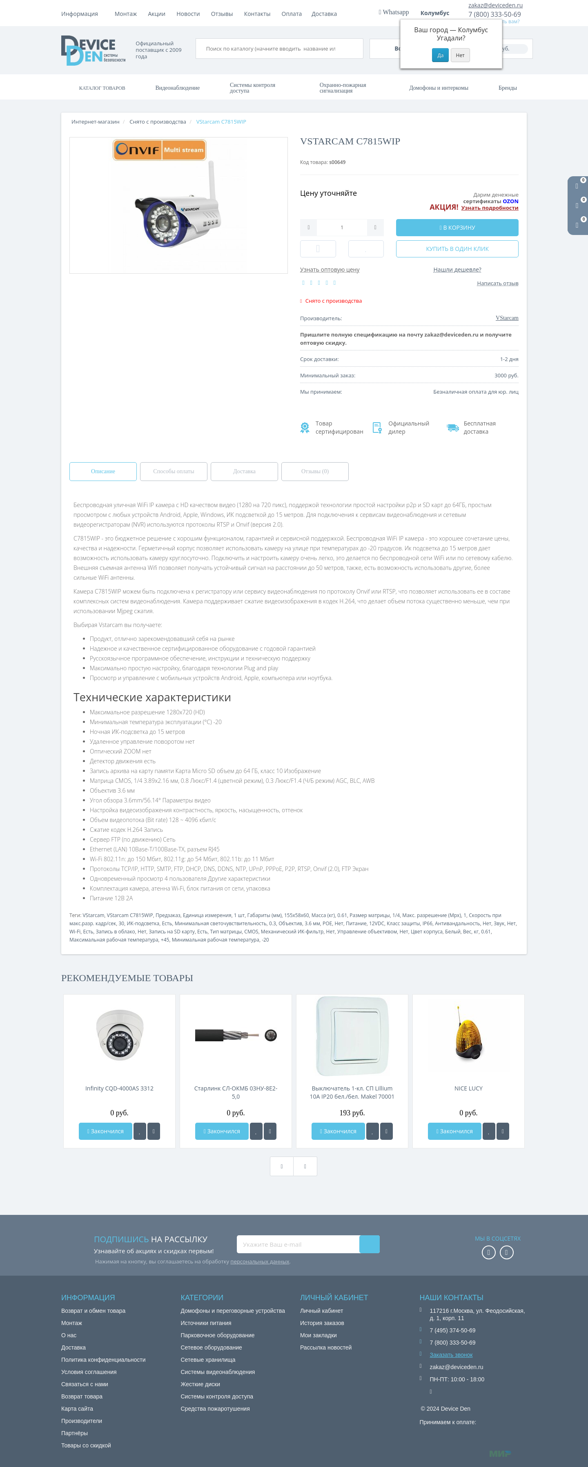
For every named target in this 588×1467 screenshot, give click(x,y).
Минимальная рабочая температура (215, 939)
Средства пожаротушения (215, 1408)
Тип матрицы (226, 931)
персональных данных (259, 1261)
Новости (255, 14)
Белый (453, 931)
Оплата (158, 14)
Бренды (508, 88)
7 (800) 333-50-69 (494, 14)
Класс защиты (403, 923)
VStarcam (93, 915)
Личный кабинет (321, 1310)
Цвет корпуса (427, 931)
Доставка (192, 14)
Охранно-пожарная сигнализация (343, 88)
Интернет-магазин (95, 121)
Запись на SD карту (172, 931)
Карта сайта (77, 1408)
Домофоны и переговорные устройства (233, 1310)
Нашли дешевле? (457, 269)
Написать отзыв (498, 283)
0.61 (342, 915)
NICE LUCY (468, 1088)
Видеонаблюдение (177, 88)
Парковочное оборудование (218, 1335)
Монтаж (126, 14)
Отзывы (290, 14)
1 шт (239, 915)
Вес (467, 931)
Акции (225, 14)
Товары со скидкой (86, 1445)
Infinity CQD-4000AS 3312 (119, 1088)
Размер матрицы (370, 915)
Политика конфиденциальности (103, 1359)
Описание (103, 471)
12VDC (376, 923)
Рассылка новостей (326, 1347)
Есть (167, 923)
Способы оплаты (173, 471)
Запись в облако (115, 931)
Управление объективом (367, 931)
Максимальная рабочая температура (113, 939)
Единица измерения (207, 915)
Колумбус (438, 13)
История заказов (322, 1323)
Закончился (105, 1131)
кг (476, 931)
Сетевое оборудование (211, 1347)
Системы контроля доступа (252, 88)
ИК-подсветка (143, 923)
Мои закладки (318, 1335)
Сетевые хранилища (208, 1359)
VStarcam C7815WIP (130, 915)
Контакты (325, 14)
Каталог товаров (102, 88)
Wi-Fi (74, 931)
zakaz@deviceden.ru (495, 5)
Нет (339, 923)
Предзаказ (168, 915)
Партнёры (74, 1433)
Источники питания (206, 1323)
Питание (356, 923)
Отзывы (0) (315, 471)
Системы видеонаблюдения (218, 1372)
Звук (499, 923)
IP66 (427, 923)
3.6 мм (312, 923)
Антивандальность (457, 923)
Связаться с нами (84, 1384)
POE (327, 923)
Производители (81, 1421)
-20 (265, 939)
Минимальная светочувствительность (221, 923)
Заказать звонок (451, 1355)
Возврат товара (81, 1396)
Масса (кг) (323, 915)
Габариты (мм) (264, 915)
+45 (165, 939)
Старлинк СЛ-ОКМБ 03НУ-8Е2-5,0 (236, 1092)
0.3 (272, 923)
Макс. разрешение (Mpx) (431, 915)
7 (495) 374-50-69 (453, 1330)
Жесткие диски (200, 1384)
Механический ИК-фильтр (292, 931)
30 (121, 923)
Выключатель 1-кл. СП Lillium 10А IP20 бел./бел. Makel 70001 (352, 1092)
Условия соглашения (89, 1372)
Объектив (290, 923)
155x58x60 (296, 915)
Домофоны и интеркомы (438, 88)
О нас (68, 1335)
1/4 (396, 915)
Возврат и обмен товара (93, 1310)
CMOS (251, 931)
